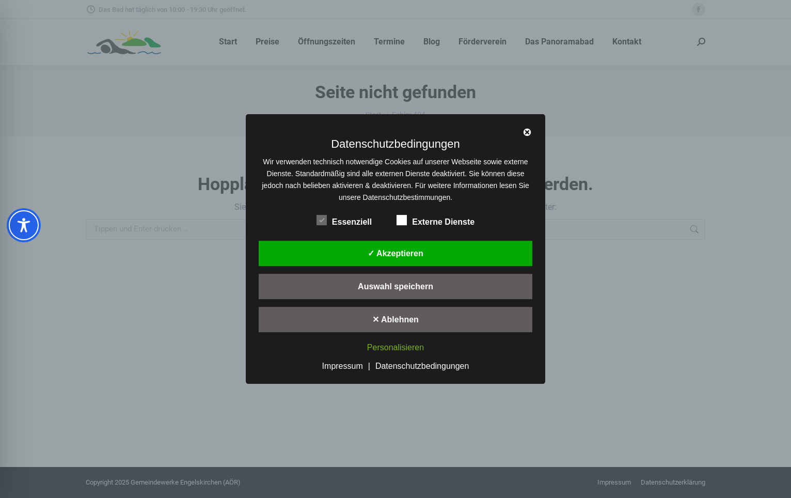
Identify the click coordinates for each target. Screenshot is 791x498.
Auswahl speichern (395, 286)
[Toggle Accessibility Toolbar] (24, 225)
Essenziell (344, 220)
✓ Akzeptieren (395, 253)
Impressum (342, 366)
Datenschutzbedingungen (422, 366)
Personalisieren (395, 348)
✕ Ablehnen (395, 319)
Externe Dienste (435, 220)
